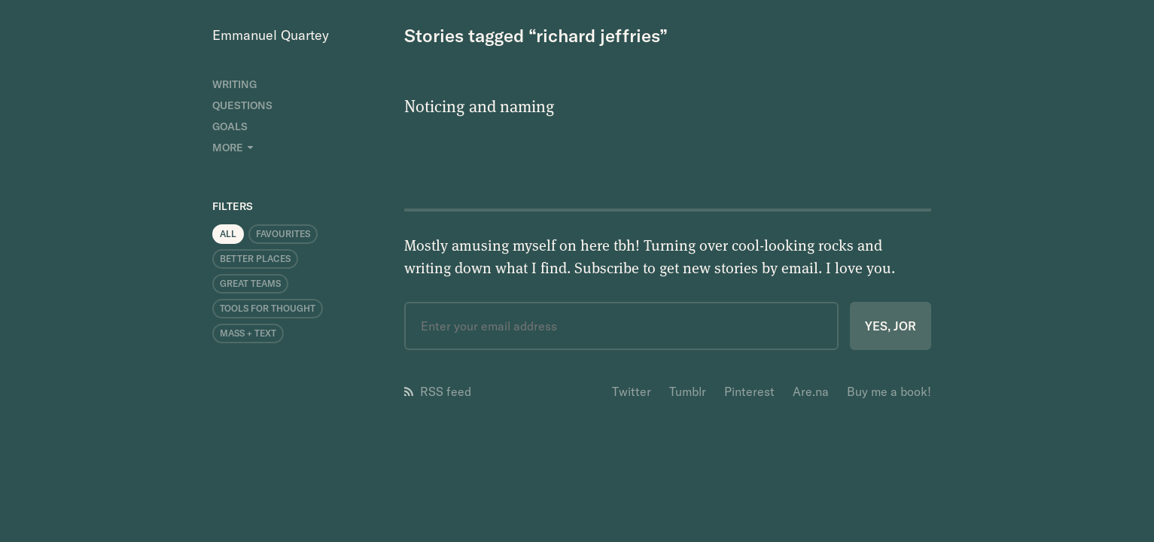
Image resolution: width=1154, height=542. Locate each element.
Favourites (283, 233)
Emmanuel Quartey (270, 35)
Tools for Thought (267, 308)
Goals (230, 126)
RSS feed (437, 391)
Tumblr (687, 391)
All (228, 233)
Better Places (255, 258)
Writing (234, 84)
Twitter (631, 391)
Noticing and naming (479, 105)
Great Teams (250, 283)
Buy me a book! (889, 391)
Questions (242, 105)
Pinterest (749, 391)
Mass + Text (248, 333)
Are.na (811, 391)
